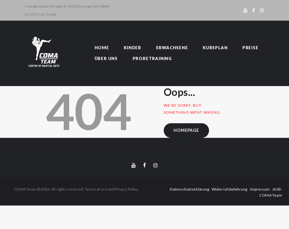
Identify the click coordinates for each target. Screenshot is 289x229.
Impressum (248, 189)
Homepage (186, 130)
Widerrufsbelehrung (218, 189)
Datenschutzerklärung (178, 189)
